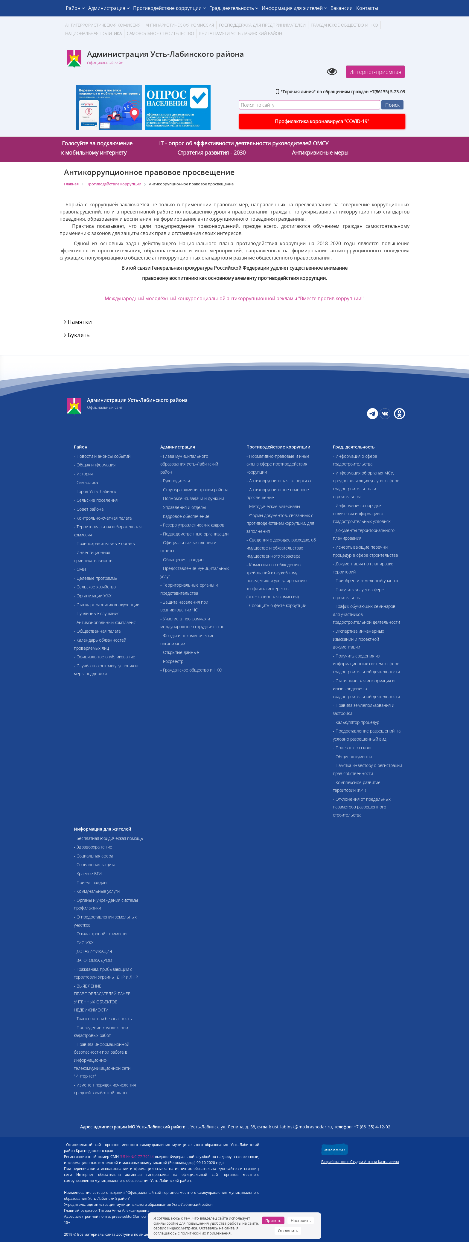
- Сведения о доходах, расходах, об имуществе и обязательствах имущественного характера (281, 548)
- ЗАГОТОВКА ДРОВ (93, 960)
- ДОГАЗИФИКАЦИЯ (93, 951)
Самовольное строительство (160, 33)
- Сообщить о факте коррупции (276, 605)
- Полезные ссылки (352, 747)
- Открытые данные (179, 652)
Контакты (367, 8)
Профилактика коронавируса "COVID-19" (322, 121)
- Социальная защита (94, 864)
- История (83, 474)
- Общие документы (352, 756)
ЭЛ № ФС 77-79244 (137, 1156)
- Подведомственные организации (194, 534)
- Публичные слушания (96, 613)
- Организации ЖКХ (93, 596)
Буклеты (77, 335)
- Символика (86, 482)
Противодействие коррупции (169, 8)
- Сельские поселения (96, 500)
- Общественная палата (97, 631)
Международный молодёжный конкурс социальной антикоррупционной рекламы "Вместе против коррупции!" (234, 298)
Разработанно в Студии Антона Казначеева (360, 1161)
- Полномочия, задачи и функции (192, 498)
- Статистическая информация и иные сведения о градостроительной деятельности (366, 688)
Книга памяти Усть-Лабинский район (240, 33)
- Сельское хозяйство (95, 587)
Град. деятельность (233, 8)
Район (75, 8)
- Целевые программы (96, 578)
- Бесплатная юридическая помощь (108, 838)
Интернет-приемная (375, 71)
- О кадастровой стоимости (100, 933)
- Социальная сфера (93, 856)
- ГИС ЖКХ (84, 942)
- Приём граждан (90, 882)
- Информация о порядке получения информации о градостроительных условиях (362, 513)
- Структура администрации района (194, 489)
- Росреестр (171, 661)
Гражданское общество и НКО (344, 25)
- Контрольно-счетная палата (103, 518)
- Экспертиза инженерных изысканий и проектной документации (358, 639)
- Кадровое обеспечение (184, 516)
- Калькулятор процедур (356, 722)
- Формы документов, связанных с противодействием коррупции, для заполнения (280, 523)
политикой (190, 1233)
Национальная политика (93, 33)
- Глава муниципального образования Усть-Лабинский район (189, 464)
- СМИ (80, 569)
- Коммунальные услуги (97, 891)
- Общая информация (94, 465)
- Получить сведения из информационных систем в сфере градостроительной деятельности (366, 664)
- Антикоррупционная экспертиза (278, 480)
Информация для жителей (294, 8)
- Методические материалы (273, 506)
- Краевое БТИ (88, 873)
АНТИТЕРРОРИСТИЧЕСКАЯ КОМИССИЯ (103, 25)
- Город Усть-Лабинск (95, 491)
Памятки (78, 322)
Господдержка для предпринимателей (262, 25)
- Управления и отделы (183, 507)
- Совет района (88, 509)
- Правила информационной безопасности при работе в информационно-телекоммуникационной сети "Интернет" (102, 1060)
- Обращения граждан (182, 559)
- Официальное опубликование (104, 657)
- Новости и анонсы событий (102, 456)
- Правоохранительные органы (104, 543)
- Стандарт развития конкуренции (106, 605)
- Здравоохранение (93, 847)
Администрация (109, 8)
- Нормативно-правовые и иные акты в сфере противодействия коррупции (278, 464)
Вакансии (342, 8)
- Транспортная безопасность (103, 1018)
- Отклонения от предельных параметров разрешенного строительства (362, 807)
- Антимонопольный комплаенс (105, 622)
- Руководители (175, 480)
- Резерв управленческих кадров (192, 525)
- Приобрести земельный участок (365, 580)
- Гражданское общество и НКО (191, 670)
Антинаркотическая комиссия (180, 25)
